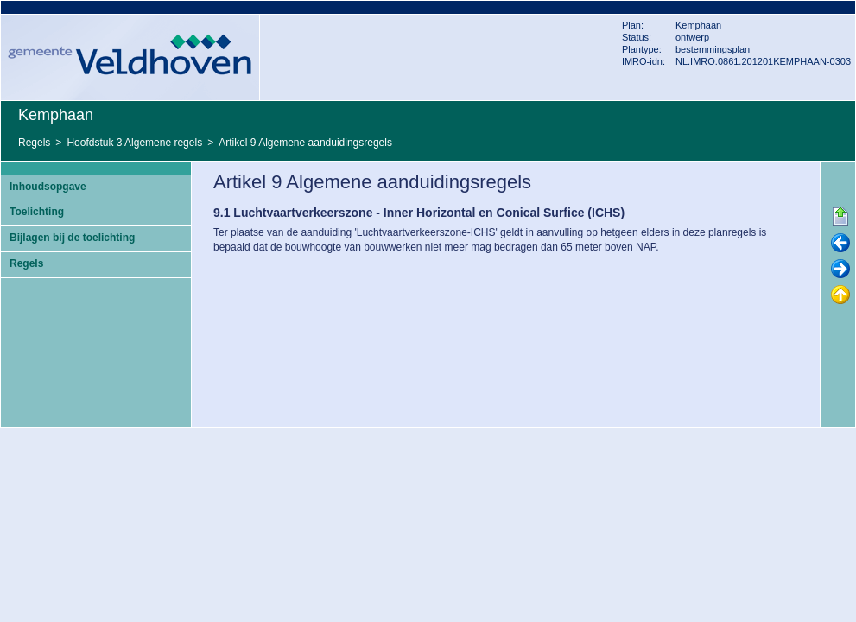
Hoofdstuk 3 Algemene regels (134, 142)
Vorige (840, 243)
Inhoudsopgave (48, 187)
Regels (34, 142)
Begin (840, 217)
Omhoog (840, 295)
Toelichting (37, 212)
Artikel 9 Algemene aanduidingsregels (305, 142)
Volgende (840, 269)
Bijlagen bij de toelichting (72, 238)
